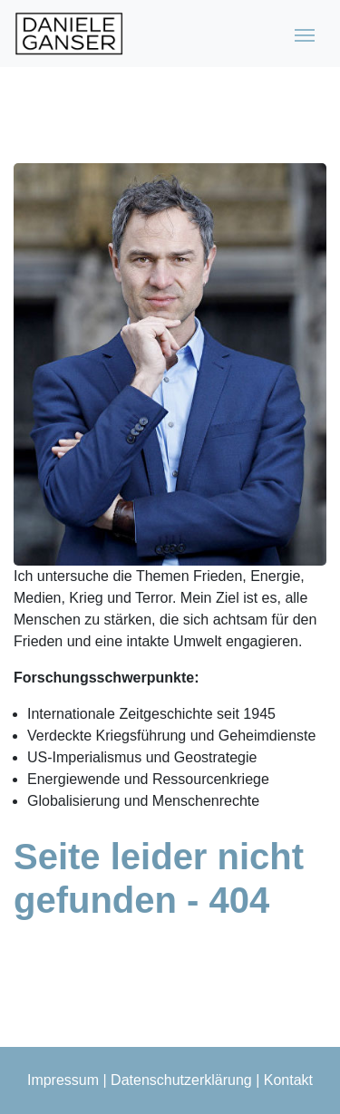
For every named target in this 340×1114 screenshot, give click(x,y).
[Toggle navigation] (304, 33)
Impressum (63, 1080)
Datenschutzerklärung (181, 1080)
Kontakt (288, 1080)
